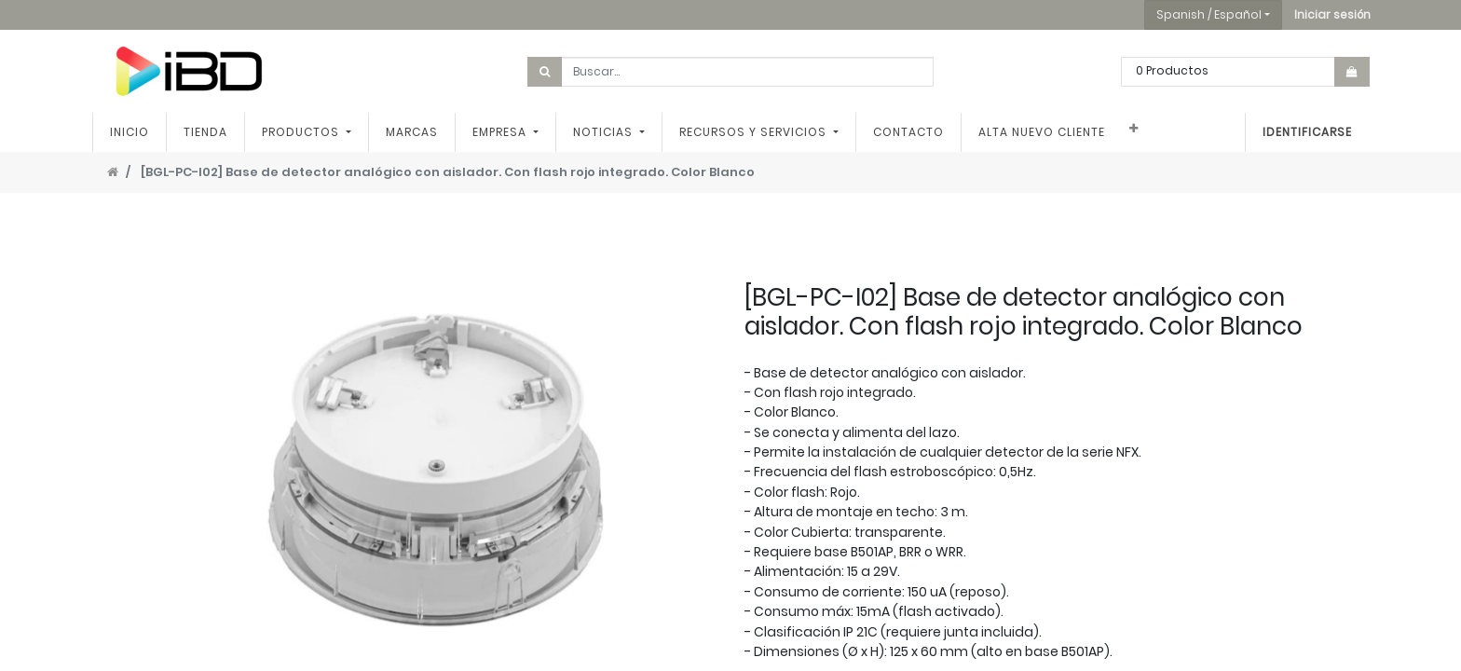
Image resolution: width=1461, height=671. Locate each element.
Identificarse (1307, 132)
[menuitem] (129, 132)
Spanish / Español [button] (1209, 14)
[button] (1332, 15)
